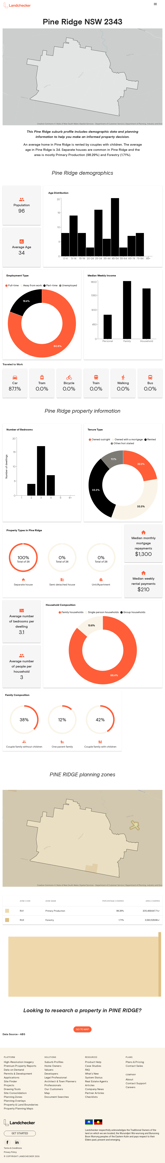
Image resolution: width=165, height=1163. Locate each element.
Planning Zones (13, 1096)
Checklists (91, 1096)
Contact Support (136, 1083)
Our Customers (53, 1089)
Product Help (93, 1061)
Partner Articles (94, 1092)
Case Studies (93, 1065)
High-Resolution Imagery (19, 1061)
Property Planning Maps (18, 1108)
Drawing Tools (12, 1089)
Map (47, 1092)
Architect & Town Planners (60, 1081)
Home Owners (52, 1065)
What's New (92, 1073)
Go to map (82, 1029)
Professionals (52, 1085)
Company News (94, 1089)
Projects (9, 1085)
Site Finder (10, 1081)
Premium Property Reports (20, 1065)
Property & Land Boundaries (21, 1104)
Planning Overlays (15, 1100)
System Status (93, 1077)
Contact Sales (134, 1065)
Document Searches (56, 1096)
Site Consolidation (15, 1092)
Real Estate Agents (96, 1081)
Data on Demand (14, 1069)
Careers (130, 1087)
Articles (89, 1085)
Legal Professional (55, 1077)
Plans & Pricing (135, 1061)
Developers (51, 1073)
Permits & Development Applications (18, 1075)
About (129, 1079)
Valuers (48, 1069)
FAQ (87, 1069)
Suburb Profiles (53, 1061)
